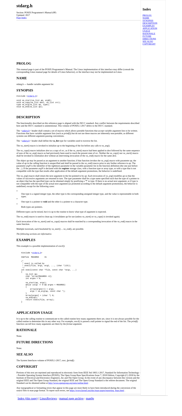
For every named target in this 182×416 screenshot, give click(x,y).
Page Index (21, 17)
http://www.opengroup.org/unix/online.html (68, 397)
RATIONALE (149, 33)
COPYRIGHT (149, 44)
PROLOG (147, 15)
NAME (146, 18)
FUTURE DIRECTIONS (149, 37)
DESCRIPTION (150, 23)
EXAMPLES (148, 26)
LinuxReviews (48, 413)
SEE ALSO (148, 41)
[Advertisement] (78, 38)
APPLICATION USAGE (150, 29)
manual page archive (71, 413)
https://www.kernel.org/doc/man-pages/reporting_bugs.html (97, 405)
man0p (90, 413)
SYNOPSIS (148, 20)
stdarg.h (32, 96)
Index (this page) (28, 413)
